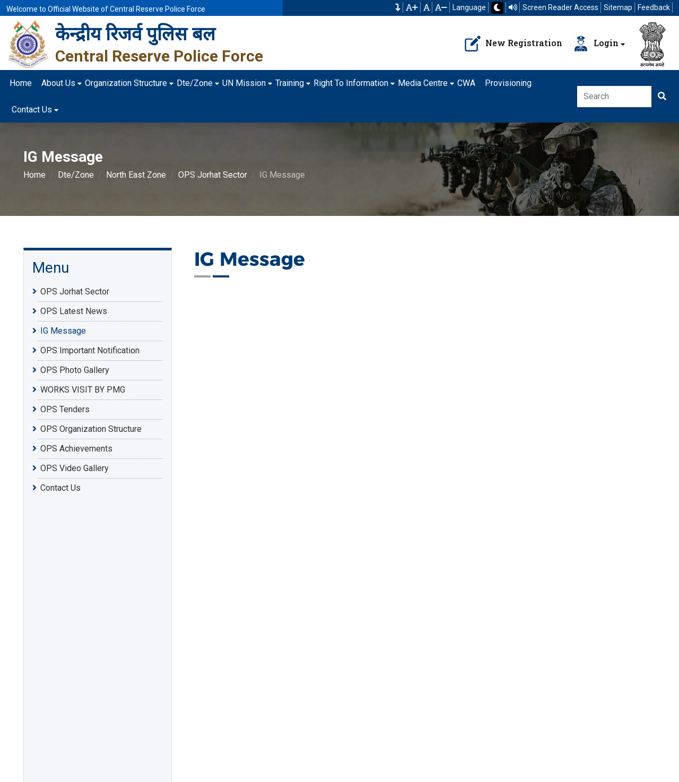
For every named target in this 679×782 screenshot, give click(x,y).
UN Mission (244, 83)
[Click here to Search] (662, 96)
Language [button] (469, 7)
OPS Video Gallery (74, 468)
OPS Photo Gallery (74, 370)
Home (21, 83)
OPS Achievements (76, 449)
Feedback (654, 7)
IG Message (63, 331)
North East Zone (136, 175)
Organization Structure (126, 83)
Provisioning (508, 83)
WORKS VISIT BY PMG (82, 390)
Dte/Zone (195, 83)
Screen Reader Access (560, 7)
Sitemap (618, 7)
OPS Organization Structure (91, 429)
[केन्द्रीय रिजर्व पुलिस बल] (28, 43)
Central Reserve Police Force (159, 56)
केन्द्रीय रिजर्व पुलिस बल (135, 33)
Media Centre (423, 83)
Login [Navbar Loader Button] (596, 43)
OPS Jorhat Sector (212, 175)
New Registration (513, 43)
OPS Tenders (65, 409)
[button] (398, 7)
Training (289, 83)
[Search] (614, 96)
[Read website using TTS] (513, 7)
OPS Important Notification (90, 350)
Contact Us (32, 110)
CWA (466, 83)
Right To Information (351, 83)
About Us (58, 83)
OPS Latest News (73, 311)
